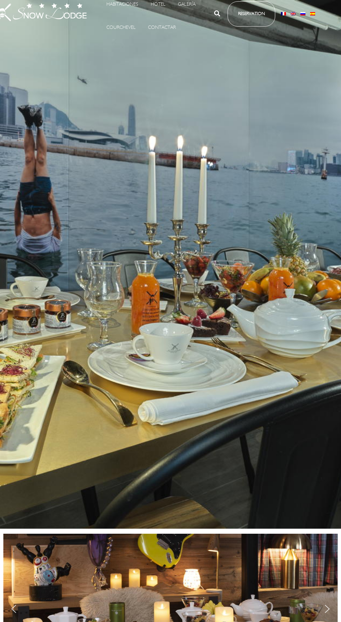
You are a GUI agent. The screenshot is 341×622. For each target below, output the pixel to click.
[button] (217, 19)
